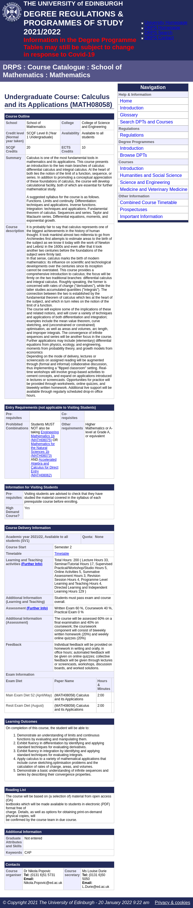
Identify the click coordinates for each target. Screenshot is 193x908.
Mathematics (70, 75)
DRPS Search (158, 32)
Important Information (141, 216)
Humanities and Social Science (151, 175)
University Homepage (165, 22)
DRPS (12, 67)
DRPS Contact (159, 37)
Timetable (61, 554)
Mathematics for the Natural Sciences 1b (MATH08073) (43, 450)
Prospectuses (133, 209)
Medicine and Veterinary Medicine (153, 189)
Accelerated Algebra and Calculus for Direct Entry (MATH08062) (44, 467)
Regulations (132, 135)
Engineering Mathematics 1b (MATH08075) (45, 436)
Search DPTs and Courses (146, 122)
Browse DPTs (133, 155)
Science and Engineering (145, 182)
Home (126, 101)
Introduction (132, 108)
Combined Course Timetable (148, 202)
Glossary (129, 115)
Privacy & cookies (172, 902)
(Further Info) (31, 564)
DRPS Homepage (162, 27)
